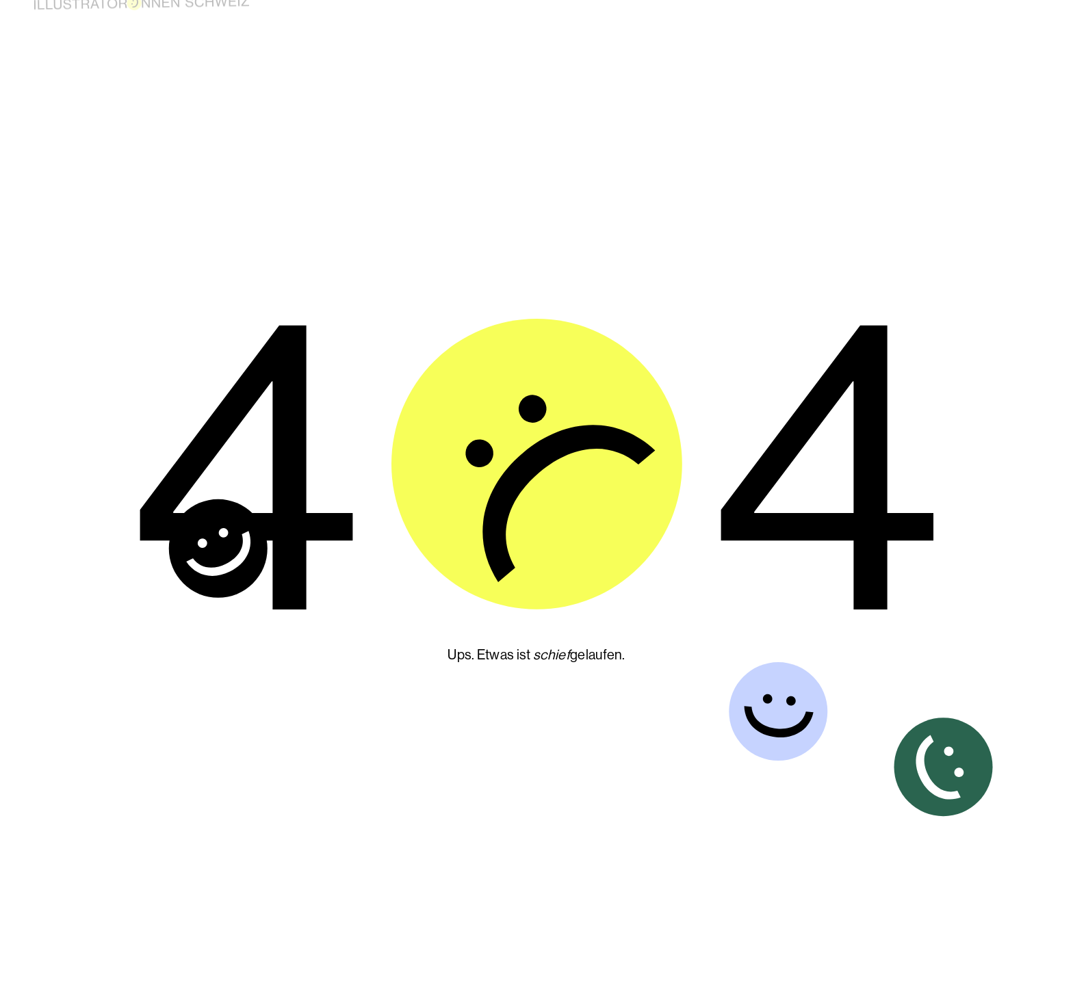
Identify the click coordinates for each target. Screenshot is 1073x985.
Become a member (716, 16)
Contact (982, 24)
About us (867, 19)
